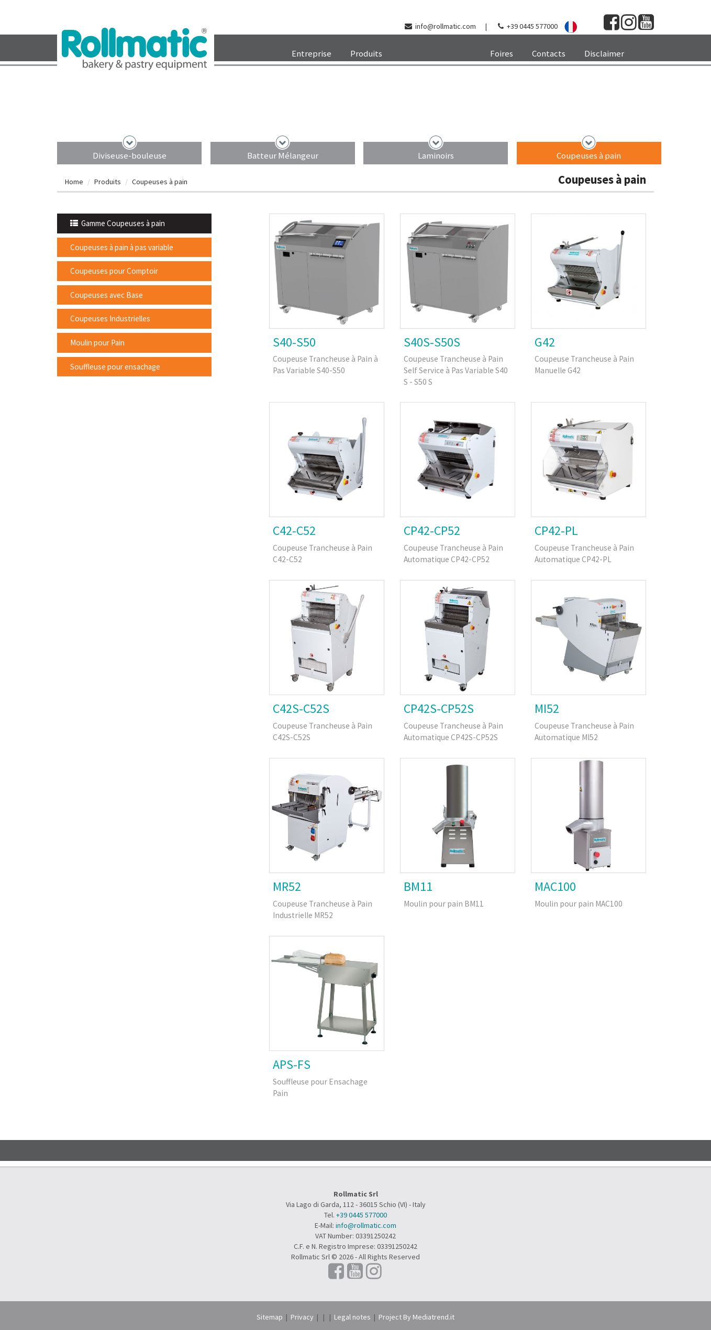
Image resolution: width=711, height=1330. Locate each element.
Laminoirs (436, 155)
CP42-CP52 (432, 530)
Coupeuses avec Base (106, 295)
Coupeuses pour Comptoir (114, 271)
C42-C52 (294, 530)
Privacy (302, 1317)
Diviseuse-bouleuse (129, 155)
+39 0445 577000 (532, 26)
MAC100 (555, 886)
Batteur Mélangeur (282, 155)
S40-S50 (294, 342)
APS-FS (291, 1064)
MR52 (287, 886)
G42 (545, 342)
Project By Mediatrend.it (416, 1317)
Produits (107, 181)
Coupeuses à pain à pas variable (121, 247)
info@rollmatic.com (445, 26)
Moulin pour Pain (97, 343)
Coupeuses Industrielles (110, 318)
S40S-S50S (432, 342)
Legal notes (352, 1317)
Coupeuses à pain (589, 155)
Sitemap (270, 1317)
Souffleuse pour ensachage (115, 367)
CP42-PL (556, 530)
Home (74, 181)
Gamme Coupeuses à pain (117, 223)
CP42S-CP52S (439, 708)
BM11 (418, 886)
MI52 (547, 708)
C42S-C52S (301, 708)
